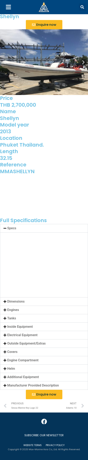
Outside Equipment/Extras (26, 343)
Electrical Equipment (22, 335)
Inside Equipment (20, 327)
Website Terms (32, 445)
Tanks (11, 318)
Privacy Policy (55, 445)
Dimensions (16, 301)
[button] (82, 4)
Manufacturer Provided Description (33, 385)
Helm (11, 369)
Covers (12, 352)
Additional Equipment (23, 377)
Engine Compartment (22, 360)
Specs (11, 228)
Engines (13, 310)
